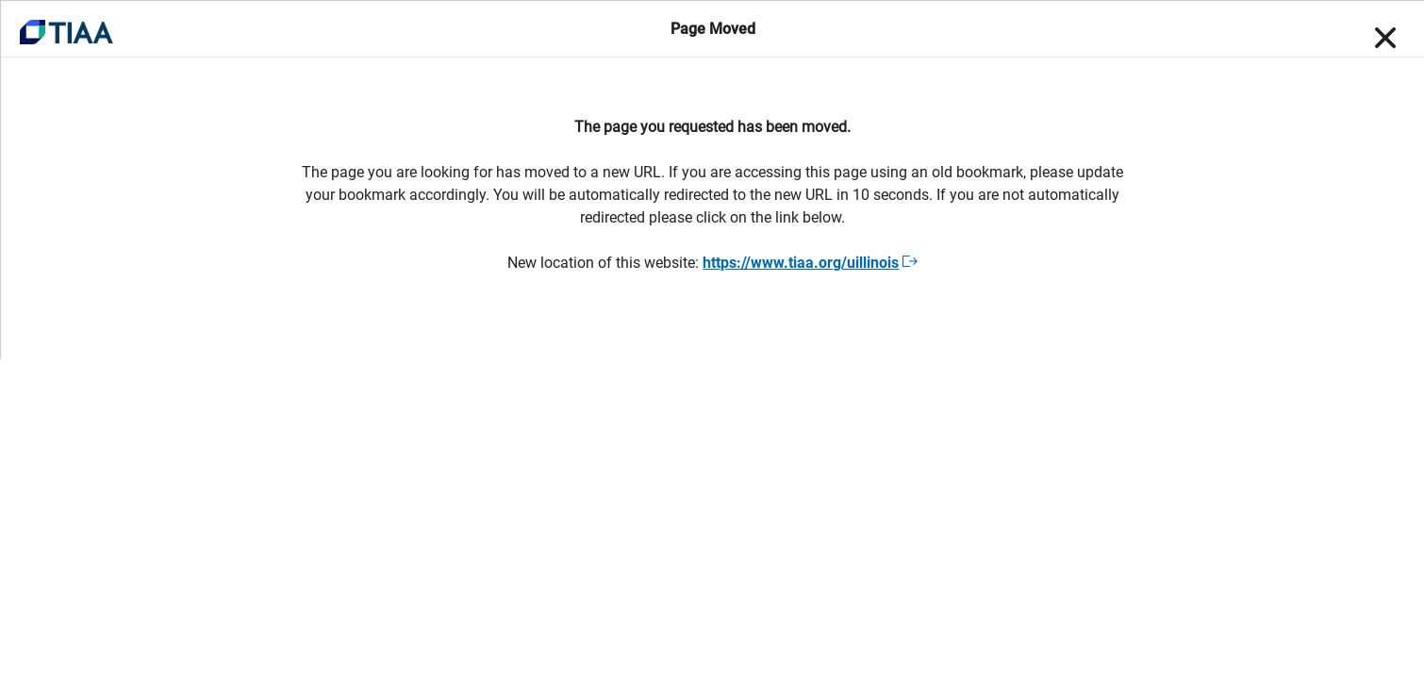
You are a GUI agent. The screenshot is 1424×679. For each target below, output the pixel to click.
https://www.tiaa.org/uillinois (810, 263)
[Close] (1383, 38)
